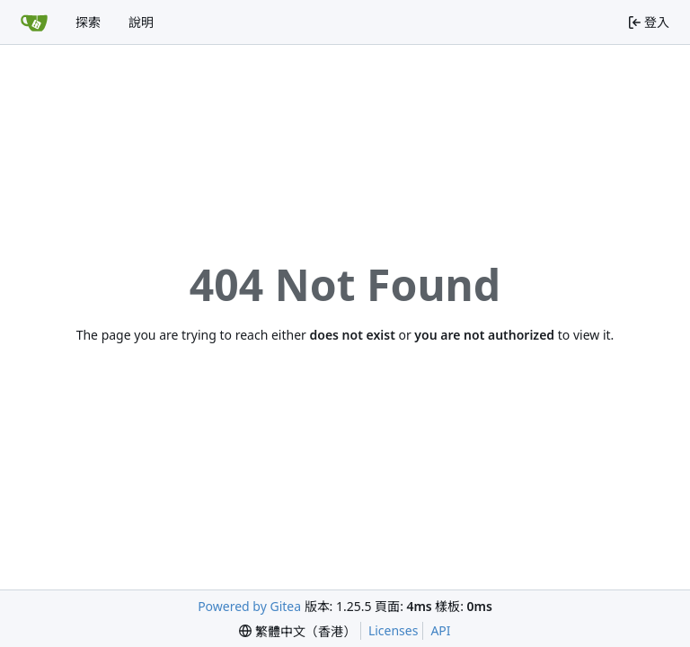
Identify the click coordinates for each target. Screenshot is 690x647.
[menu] (297, 631)
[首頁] (34, 22)
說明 (141, 22)
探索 (88, 22)
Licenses (393, 630)
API (440, 630)
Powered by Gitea (249, 606)
